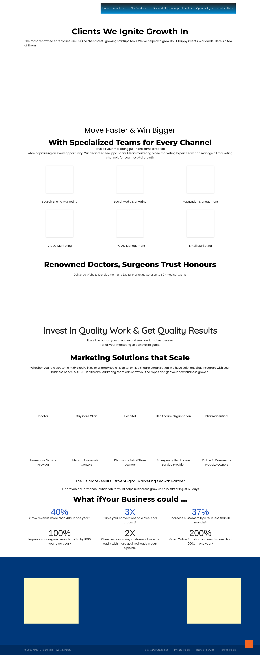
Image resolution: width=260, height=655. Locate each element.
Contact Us (225, 8)
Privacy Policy (182, 649)
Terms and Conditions (156, 649)
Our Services (140, 8)
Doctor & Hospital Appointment (173, 8)
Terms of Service (205, 649)
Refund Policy (228, 649)
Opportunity (205, 8)
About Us (120, 8)
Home (105, 8)
